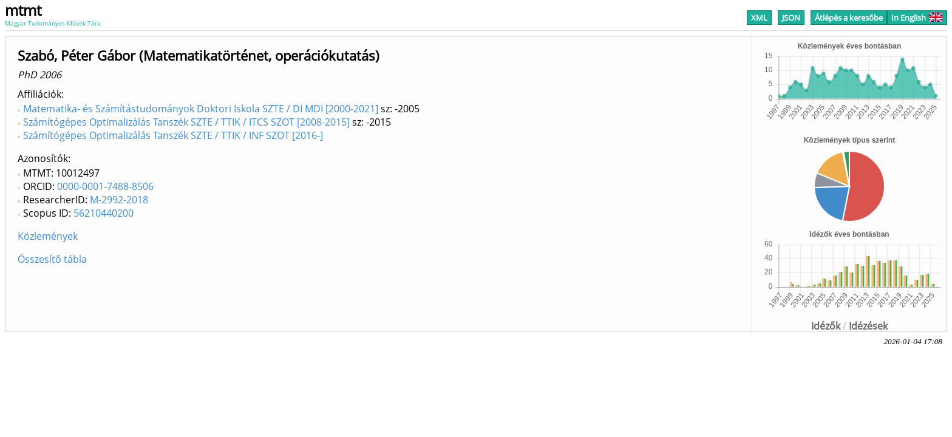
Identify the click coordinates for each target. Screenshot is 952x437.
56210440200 (103, 213)
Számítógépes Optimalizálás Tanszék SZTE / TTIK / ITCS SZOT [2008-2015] (186, 122)
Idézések (868, 326)
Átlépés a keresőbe (849, 17)
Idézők (825, 326)
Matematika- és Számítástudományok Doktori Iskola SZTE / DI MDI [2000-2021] (200, 108)
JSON (791, 17)
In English (917, 17)
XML (759, 17)
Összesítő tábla (52, 259)
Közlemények (48, 236)
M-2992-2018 (119, 199)
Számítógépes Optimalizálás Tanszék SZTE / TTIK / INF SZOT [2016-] (173, 135)
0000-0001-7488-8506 (105, 186)
